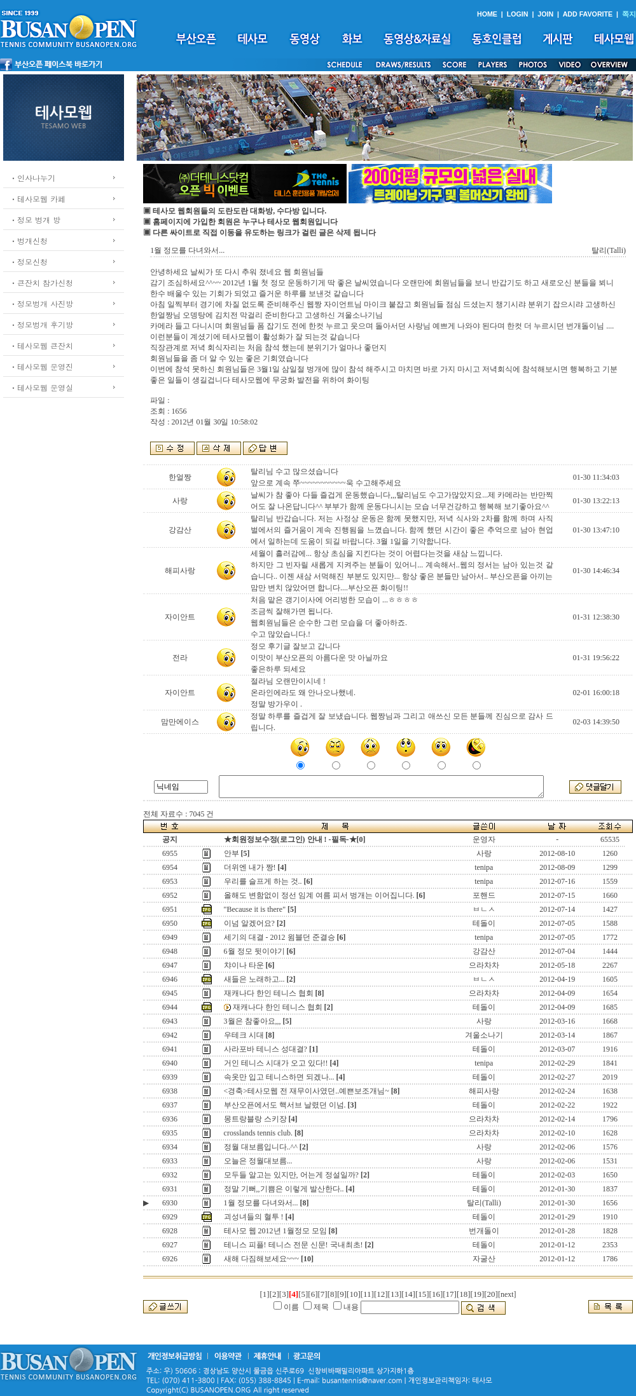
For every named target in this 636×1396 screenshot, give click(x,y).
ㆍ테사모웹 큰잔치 (41, 345)
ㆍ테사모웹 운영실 (41, 387)
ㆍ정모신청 (29, 261)
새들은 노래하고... (254, 979)
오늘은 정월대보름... (258, 1160)
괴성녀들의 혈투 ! (254, 1216)
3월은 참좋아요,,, (252, 1021)
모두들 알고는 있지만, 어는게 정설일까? (291, 1174)
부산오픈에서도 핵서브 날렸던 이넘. (285, 1105)
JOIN (545, 14)
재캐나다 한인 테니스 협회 (269, 993)
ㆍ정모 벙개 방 (35, 219)
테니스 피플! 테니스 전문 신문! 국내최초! (293, 1244)
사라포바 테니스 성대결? (265, 1049)
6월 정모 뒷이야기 (254, 951)
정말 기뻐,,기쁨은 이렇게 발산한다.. (284, 1188)
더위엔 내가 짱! (250, 867)
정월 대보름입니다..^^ (261, 1146)
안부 (231, 853)
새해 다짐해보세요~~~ (261, 1258)
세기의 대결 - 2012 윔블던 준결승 (279, 937)
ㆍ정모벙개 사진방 (41, 303)
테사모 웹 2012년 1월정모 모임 (275, 1230)
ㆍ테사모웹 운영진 (41, 366)
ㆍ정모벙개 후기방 (41, 324)
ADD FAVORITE (588, 14)
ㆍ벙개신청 (29, 240)
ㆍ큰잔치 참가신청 (41, 282)
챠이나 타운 (244, 965)
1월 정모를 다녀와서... (261, 1202)
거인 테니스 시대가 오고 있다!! (276, 1063)
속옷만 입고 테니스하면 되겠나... (279, 1077)
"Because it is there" (255, 909)
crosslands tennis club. (258, 1132)
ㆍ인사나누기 (32, 177)
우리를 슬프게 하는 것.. (263, 881)
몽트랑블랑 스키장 (255, 1119)
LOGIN (518, 14)
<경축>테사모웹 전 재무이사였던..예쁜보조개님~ (306, 1091)
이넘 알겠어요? (249, 923)
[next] (507, 1294)
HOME (487, 14)
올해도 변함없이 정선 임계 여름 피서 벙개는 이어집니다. (319, 895)
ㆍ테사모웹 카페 (38, 198)
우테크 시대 (244, 1035)
